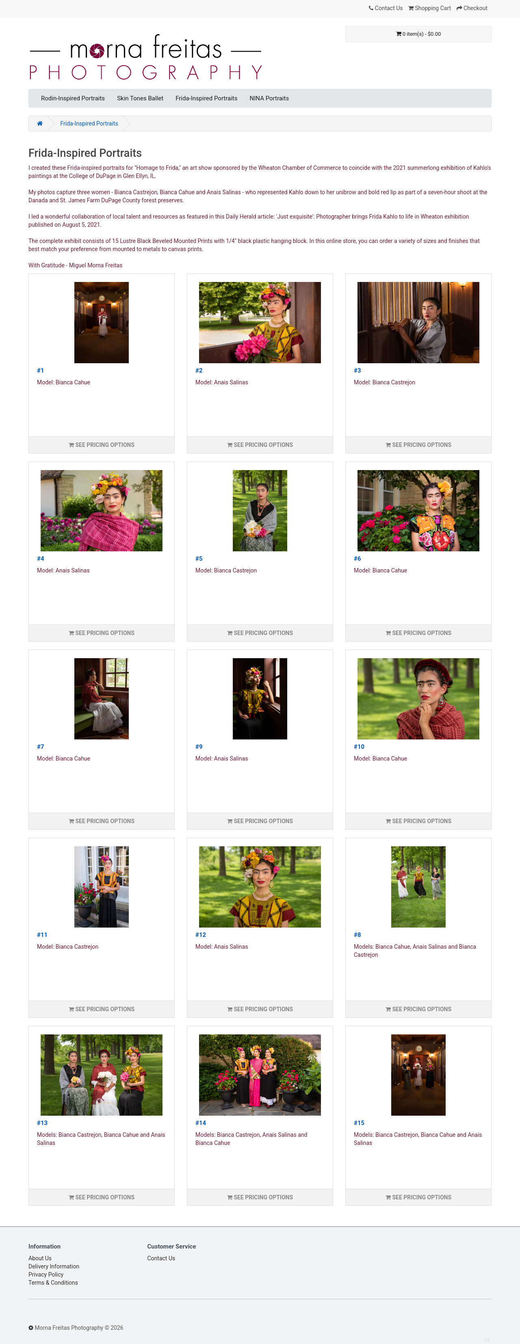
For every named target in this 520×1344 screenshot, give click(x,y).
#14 (200, 1123)
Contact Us (161, 1258)
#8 (357, 935)
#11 (42, 935)
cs (487, 1340)
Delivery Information (53, 1266)
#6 (357, 558)
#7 (40, 746)
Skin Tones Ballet (140, 98)
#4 (40, 558)
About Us (40, 1258)
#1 (40, 370)
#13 (42, 1123)
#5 (199, 558)
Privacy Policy (45, 1274)
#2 (199, 370)
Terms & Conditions (53, 1282)
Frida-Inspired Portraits (206, 98)
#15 (359, 1123)
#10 (359, 746)
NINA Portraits (269, 98)
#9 (199, 746)
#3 (357, 370)
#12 (200, 935)
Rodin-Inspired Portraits (73, 98)
